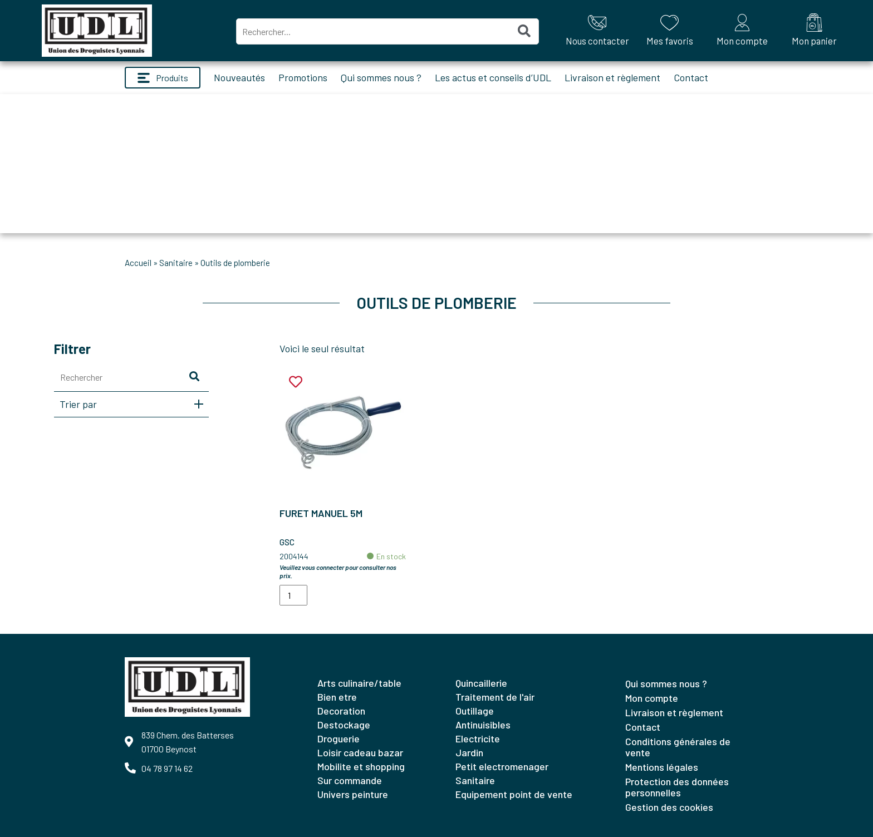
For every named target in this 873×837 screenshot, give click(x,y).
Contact (691, 77)
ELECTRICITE (477, 738)
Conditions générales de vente (677, 747)
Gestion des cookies (669, 807)
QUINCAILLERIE (481, 683)
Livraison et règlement (612, 77)
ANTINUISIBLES (483, 724)
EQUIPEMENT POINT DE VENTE (513, 794)
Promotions (302, 77)
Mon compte (651, 698)
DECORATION (341, 711)
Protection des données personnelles (677, 787)
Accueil (138, 263)
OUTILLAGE (474, 711)
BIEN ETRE (337, 697)
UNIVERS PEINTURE (352, 794)
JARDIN (469, 752)
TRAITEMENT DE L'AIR (494, 697)
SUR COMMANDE (349, 780)
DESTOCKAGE (343, 724)
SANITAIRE (176, 263)
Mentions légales (661, 767)
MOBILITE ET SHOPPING (361, 766)
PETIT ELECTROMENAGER (501, 766)
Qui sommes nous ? (381, 77)
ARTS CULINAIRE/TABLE (359, 683)
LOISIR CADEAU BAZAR (360, 752)
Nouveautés (239, 77)
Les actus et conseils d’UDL (493, 77)
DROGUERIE (338, 738)
